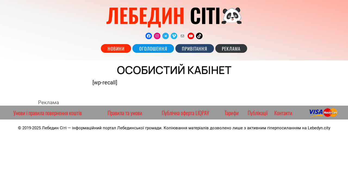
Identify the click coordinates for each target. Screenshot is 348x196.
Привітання (194, 48)
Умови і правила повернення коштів (47, 113)
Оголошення (153, 48)
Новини (116, 48)
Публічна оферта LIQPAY (185, 113)
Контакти (283, 113)
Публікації (258, 113)
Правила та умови (125, 113)
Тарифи (232, 113)
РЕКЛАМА (231, 48)
